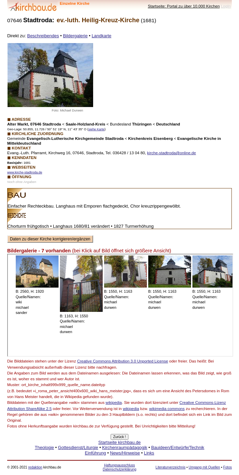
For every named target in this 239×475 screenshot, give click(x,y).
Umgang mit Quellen (204, 467)
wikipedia (113, 402)
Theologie (44, 447)
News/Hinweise (125, 453)
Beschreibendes (43, 35)
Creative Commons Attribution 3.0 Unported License (122, 361)
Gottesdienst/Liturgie (78, 447)
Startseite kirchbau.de (119, 442)
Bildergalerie (75, 35)
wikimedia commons (167, 409)
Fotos (227, 467)
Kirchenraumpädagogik (124, 447)
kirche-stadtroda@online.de (171, 152)
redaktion (35, 467)
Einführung (95, 453)
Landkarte (102, 35)
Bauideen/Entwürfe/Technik (177, 447)
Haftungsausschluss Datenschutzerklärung (119, 467)
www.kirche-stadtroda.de (24, 172)
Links (149, 453)
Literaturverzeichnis (170, 467)
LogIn (226, 6)
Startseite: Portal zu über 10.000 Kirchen (184, 6)
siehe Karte (96, 129)
